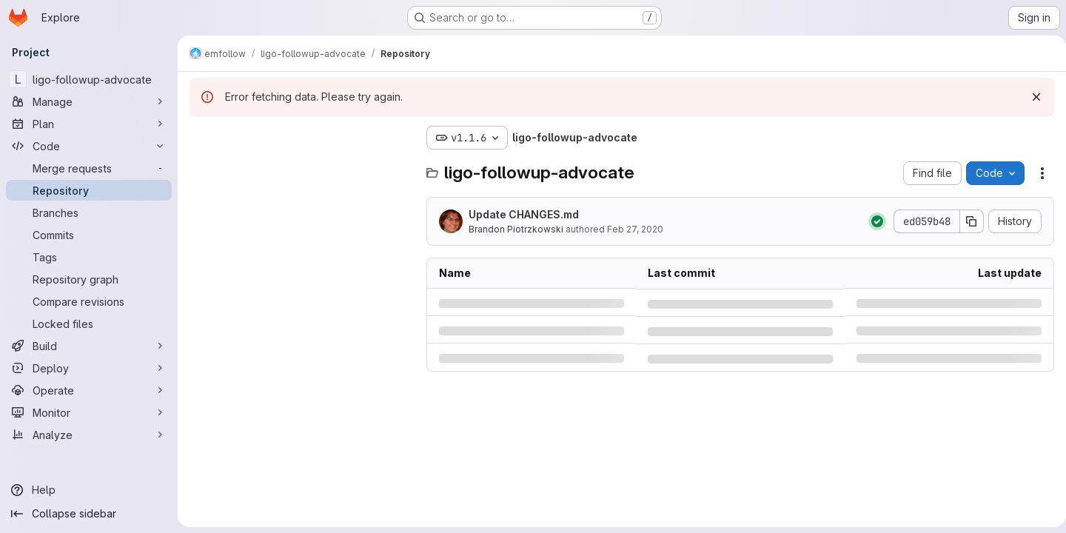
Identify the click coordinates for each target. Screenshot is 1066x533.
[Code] (89, 145)
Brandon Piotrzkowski (516, 229)
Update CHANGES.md (524, 214)
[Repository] (89, 190)
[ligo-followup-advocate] (89, 79)
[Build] (89, 345)
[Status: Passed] (871, 221)
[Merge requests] (89, 168)
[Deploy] (89, 368)
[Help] (89, 490)
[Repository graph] (89, 279)
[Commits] (89, 234)
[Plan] (89, 123)
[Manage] (89, 101)
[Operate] (89, 390)
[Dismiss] (1030, 97)
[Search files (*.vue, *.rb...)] (301, 167)
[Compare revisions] (89, 301)
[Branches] (89, 212)
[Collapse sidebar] (89, 513)
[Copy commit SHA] (966, 221)
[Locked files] (89, 323)
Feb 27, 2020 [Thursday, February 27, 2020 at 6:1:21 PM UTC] (635, 229)
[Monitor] (89, 412)
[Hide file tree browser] (201, 138)
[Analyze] (89, 434)
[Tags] (89, 257)
